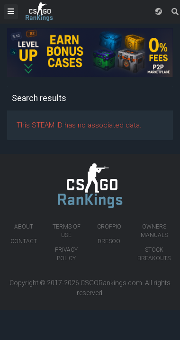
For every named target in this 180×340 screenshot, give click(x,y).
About (23, 226)
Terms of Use (67, 230)
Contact (23, 241)
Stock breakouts (154, 254)
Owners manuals (154, 230)
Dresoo (109, 241)
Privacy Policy (66, 254)
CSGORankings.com (111, 283)
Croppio (109, 226)
